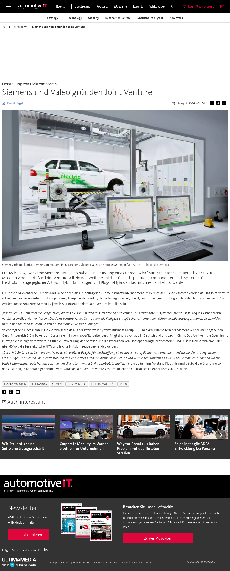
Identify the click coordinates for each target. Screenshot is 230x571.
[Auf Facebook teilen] (213, 103)
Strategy (52, 18)
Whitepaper (157, 6)
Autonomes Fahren (117, 18)
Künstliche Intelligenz (149, 18)
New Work (176, 18)
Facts (153, 562)
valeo (123, 383)
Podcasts (102, 6)
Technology (74, 18)
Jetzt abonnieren (28, 534)
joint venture (77, 383)
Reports (138, 6)
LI (47, 549)
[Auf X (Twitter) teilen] (219, 103)
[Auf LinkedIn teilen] (225, 103)
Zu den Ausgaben (158, 538)
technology (39, 383)
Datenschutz (63, 562)
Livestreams (82, 6)
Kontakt (143, 562)
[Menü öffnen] (8, 7)
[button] (220, 435)
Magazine (120, 6)
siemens (57, 383)
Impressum (78, 562)
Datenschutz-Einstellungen (121, 562)
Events (60, 6)
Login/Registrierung (201, 6)
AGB (52, 562)
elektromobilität (103, 383)
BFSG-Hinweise (95, 562)
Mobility (93, 18)
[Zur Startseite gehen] (33, 7)
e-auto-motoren (15, 383)
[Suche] (173, 6)
